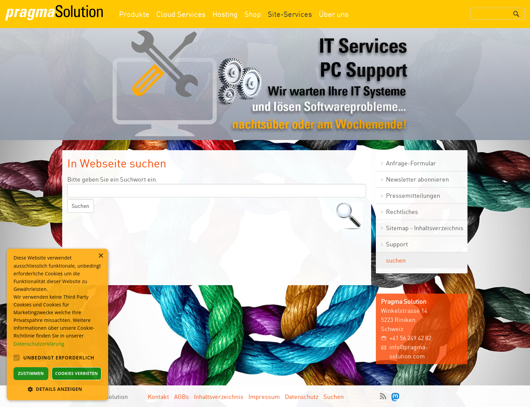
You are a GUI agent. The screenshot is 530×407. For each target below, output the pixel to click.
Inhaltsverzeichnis (218, 396)
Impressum (264, 396)
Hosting (225, 14)
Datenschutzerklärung (39, 344)
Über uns (333, 14)
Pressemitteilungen (413, 195)
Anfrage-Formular (411, 163)
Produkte (134, 14)
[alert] (57, 324)
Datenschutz (301, 396)
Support (397, 244)
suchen (396, 260)
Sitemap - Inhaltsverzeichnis (424, 228)
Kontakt (158, 396)
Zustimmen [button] (31, 373)
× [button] (100, 256)
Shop (252, 14)
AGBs (181, 396)
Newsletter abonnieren (417, 179)
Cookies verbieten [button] (76, 373)
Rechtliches (402, 211)
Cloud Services (181, 14)
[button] (57, 389)
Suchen (333, 396)
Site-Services (290, 14)
